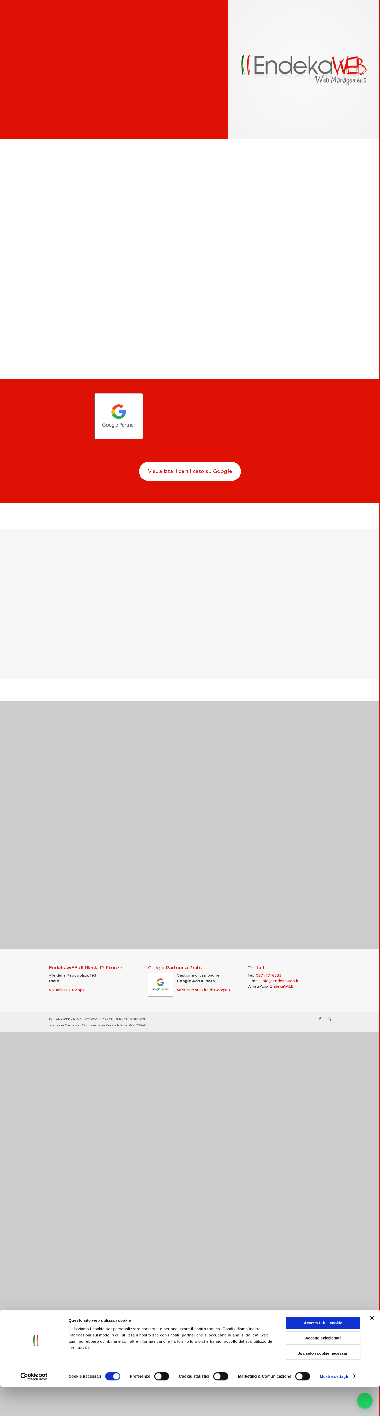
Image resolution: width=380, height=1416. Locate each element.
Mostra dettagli (334, 1405)
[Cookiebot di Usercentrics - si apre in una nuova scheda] (34, 1406)
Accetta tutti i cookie (323, 1352)
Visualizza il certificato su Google (190, 471)
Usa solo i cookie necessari (323, 1382)
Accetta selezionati (323, 1367)
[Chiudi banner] (372, 1347)
